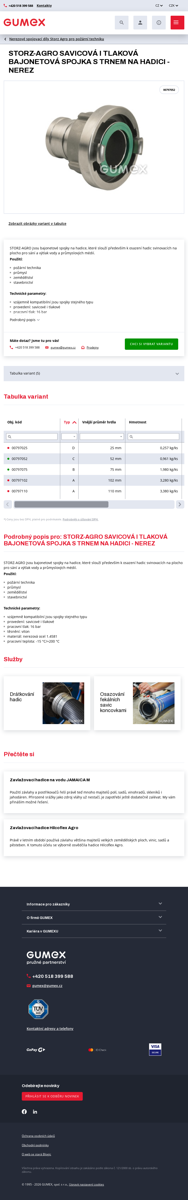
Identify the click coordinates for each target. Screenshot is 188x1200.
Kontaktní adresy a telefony (50, 1028)
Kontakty (43, 5)
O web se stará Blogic (36, 1154)
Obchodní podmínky (35, 1145)
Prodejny (93, 347)
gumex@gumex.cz (63, 347)
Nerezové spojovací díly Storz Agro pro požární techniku (56, 39)
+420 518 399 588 (21, 5)
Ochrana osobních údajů (38, 1136)
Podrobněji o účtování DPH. (80, 519)
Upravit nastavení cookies (86, 1184)
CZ (157, 5)
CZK (172, 5)
